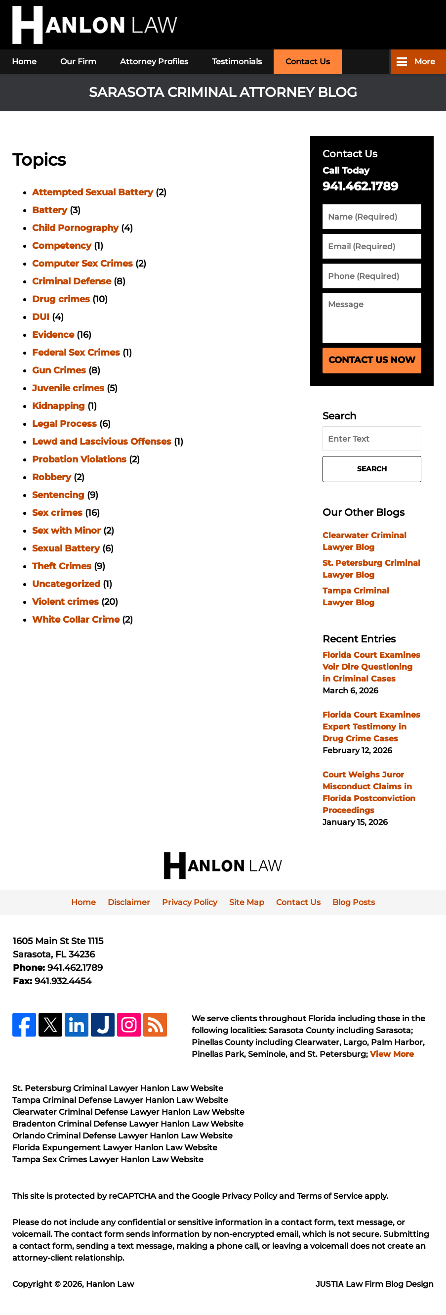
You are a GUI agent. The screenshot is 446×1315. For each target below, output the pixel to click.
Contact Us (307, 61)
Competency (61, 245)
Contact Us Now (371, 360)
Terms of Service (330, 1196)
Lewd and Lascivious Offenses (101, 441)
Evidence (53, 334)
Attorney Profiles (154, 61)
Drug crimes (61, 299)
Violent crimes (65, 601)
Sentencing (58, 495)
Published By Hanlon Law (362, 25)
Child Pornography (75, 228)
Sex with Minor (66, 530)
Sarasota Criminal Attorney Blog (94, 25)
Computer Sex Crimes (82, 263)
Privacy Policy (189, 902)
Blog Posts (353, 902)
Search (372, 468)
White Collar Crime (76, 619)
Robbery (51, 477)
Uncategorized (66, 584)
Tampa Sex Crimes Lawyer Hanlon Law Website (107, 1159)
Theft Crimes (61, 566)
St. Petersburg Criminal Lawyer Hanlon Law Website (117, 1088)
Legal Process (64, 423)
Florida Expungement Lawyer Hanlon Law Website (114, 1147)
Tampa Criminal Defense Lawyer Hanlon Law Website (120, 1100)
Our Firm (78, 61)
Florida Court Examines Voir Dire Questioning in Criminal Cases (371, 666)
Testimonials (237, 61)
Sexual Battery (66, 548)
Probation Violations (79, 459)
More (424, 61)
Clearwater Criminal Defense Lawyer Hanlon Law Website (128, 1112)
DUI (40, 317)
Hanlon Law (110, 1284)
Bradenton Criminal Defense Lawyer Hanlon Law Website (127, 1124)
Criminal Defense (71, 281)
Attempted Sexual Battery (92, 192)
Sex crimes (57, 512)
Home (24, 61)
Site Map (246, 902)
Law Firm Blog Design (375, 1284)
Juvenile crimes (68, 388)
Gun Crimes (59, 370)
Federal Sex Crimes (76, 352)
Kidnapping (58, 406)
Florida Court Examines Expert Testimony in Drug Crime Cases (371, 726)
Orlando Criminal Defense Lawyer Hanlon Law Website (122, 1135)
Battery (49, 210)
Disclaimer (129, 902)
